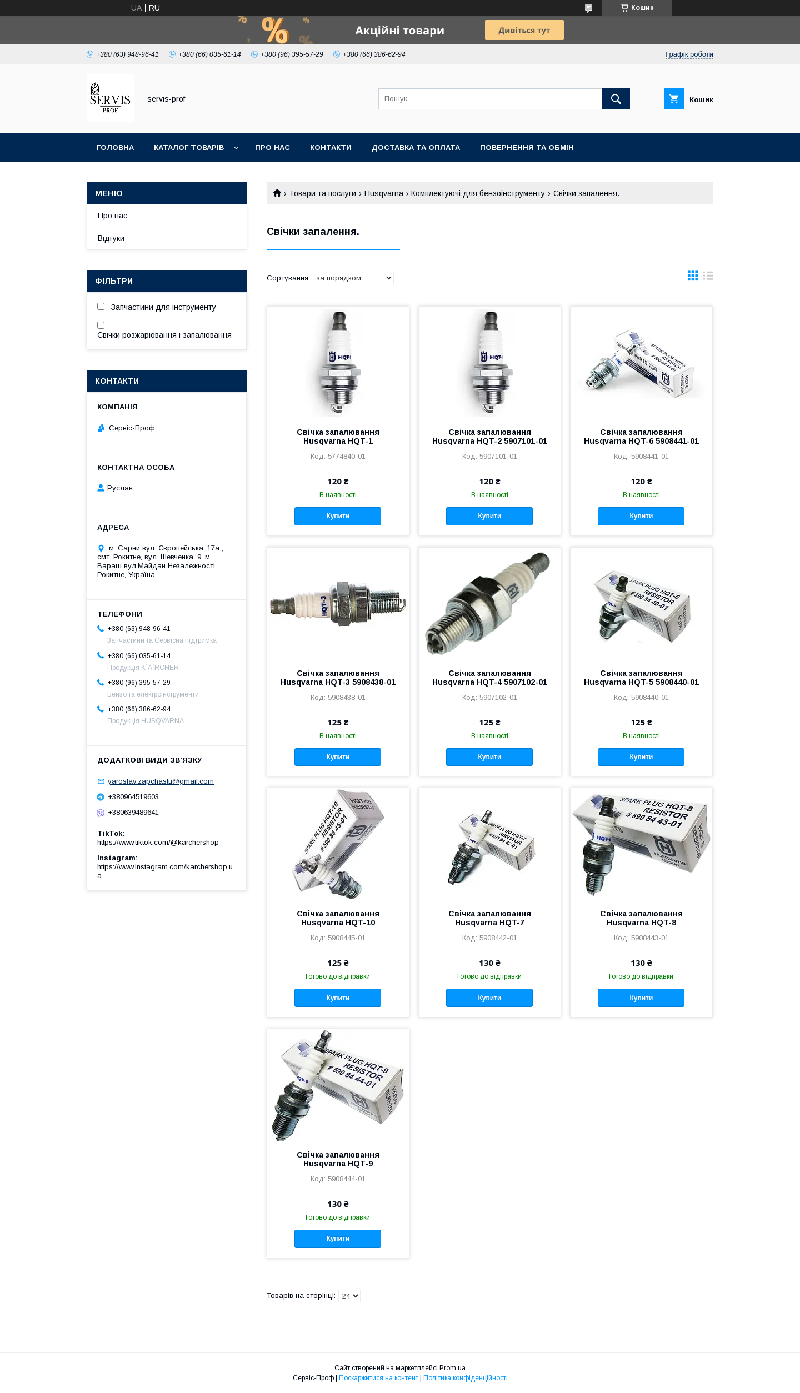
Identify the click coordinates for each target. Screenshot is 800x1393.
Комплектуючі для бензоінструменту (478, 193)
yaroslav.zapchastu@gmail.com (161, 781)
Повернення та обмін (527, 147)
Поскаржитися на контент (378, 1378)
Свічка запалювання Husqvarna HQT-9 (338, 1159)
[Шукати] (616, 98)
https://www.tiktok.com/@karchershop (158, 842)
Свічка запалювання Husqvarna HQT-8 (641, 918)
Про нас (272, 147)
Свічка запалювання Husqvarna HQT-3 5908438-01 (338, 678)
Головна (115, 147)
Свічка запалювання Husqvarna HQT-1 (338, 436)
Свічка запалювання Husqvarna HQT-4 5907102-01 (489, 678)
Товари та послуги (322, 193)
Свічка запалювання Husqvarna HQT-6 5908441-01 (641, 436)
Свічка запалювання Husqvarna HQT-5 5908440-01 (641, 678)
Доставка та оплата (416, 147)
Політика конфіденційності (465, 1378)
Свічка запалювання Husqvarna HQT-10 (338, 918)
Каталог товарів (189, 147)
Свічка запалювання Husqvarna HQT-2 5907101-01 (489, 436)
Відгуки (111, 238)
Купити (337, 516)
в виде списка (708, 278)
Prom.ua (452, 1368)
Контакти (331, 147)
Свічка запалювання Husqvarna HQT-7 (489, 918)
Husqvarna (383, 193)
